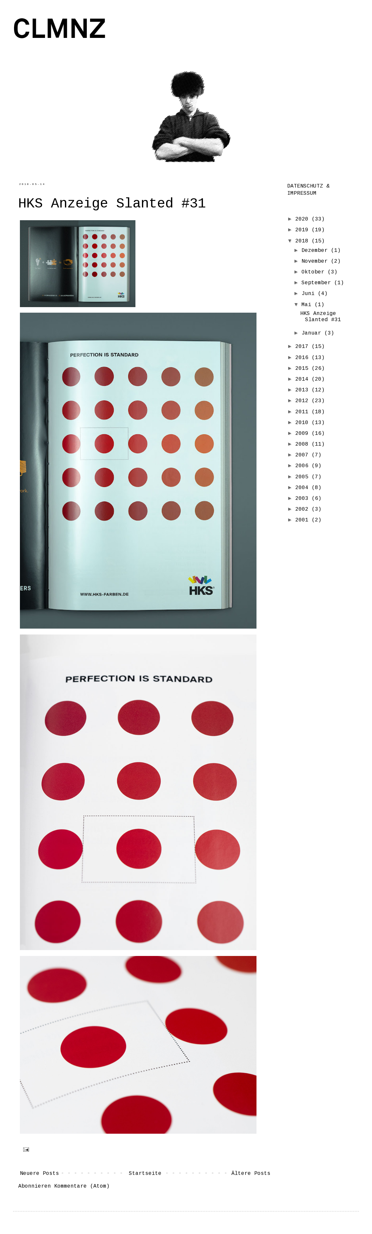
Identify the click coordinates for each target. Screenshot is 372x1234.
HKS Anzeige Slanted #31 (112, 204)
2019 (303, 230)
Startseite (145, 1173)
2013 (303, 390)
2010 (303, 423)
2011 (303, 412)
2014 (303, 379)
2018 (303, 241)
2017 (303, 347)
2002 (303, 509)
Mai (308, 305)
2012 (303, 401)
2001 (303, 520)
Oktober (315, 272)
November (316, 261)
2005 (303, 477)
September (318, 283)
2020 (303, 219)
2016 (303, 358)
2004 (303, 488)
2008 (303, 444)
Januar (313, 333)
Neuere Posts (39, 1173)
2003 (303, 499)
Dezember (316, 251)
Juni (310, 294)
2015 (303, 368)
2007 (303, 455)
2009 (303, 433)
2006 (303, 466)
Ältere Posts (251, 1173)
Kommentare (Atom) (82, 1186)
